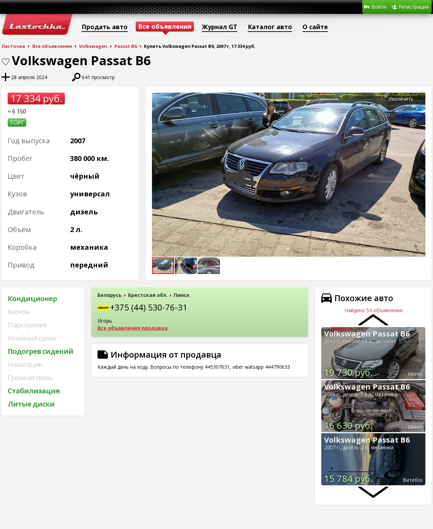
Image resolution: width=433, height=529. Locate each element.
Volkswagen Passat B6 (367, 333)
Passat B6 (125, 46)
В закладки (5, 62)
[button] (419, 98)
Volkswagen (93, 46)
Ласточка (13, 46)
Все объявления (52, 46)
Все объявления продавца (132, 328)
